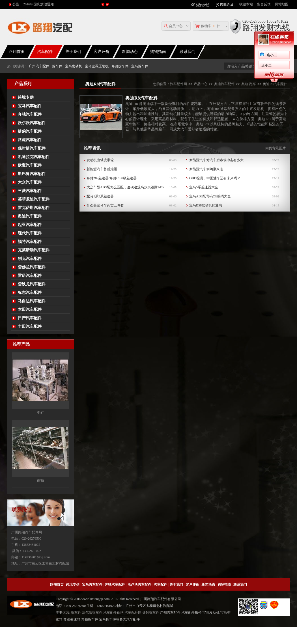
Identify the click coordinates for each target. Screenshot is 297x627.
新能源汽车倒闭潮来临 (206, 169)
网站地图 (282, 4)
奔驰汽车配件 (30, 114)
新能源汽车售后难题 (102, 169)
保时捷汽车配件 (32, 148)
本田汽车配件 (30, 309)
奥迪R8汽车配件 (275, 84)
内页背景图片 (275, 148)
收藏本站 (246, 4)
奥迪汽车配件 (30, 216)
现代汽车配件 (30, 233)
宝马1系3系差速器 (100, 196)
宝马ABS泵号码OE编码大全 (210, 196)
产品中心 (200, 84)
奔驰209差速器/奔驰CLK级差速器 (112, 178)
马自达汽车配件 (32, 301)
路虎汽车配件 (30, 140)
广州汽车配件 (39, 66)
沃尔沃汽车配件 (32, 123)
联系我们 (187, 51)
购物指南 (158, 51)
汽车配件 (45, 51)
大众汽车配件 (30, 182)
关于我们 (73, 51)
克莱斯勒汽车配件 (34, 250)
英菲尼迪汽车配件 (34, 199)
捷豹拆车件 (150, 613)
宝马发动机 (73, 66)
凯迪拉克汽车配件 (34, 157)
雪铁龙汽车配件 (32, 284)
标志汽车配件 (30, 292)
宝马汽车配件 (30, 106)
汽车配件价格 (113, 613)
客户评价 (101, 51)
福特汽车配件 (30, 242)
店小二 (264, 55)
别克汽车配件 (30, 259)
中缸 (40, 413)
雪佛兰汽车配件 (32, 267)
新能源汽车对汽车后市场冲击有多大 (216, 160)
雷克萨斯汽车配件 (34, 208)
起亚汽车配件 (30, 225)
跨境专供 (26, 97)
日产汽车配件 (30, 318)
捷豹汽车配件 (30, 131)
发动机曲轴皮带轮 (100, 160)
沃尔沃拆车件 (92, 613)
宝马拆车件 (139, 66)
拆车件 (57, 66)
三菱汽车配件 (30, 191)
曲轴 (40, 481)
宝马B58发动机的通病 (205, 205)
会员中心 (173, 26)
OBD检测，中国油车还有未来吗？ (214, 178)
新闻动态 (130, 51)
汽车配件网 (178, 84)
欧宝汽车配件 (30, 165)
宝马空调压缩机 (97, 66)
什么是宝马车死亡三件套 (105, 205)
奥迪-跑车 (248, 84)
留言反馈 (264, 4)
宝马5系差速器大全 (203, 187)
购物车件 (207, 26)
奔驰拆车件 (119, 66)
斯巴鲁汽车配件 (32, 174)
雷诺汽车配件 (30, 275)
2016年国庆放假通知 (38, 4)
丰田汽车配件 (30, 326)
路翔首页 (57, 585)
